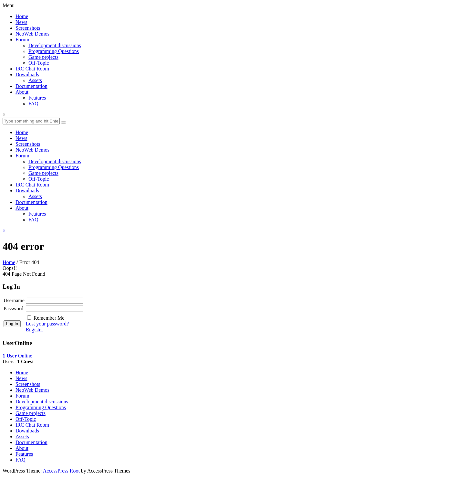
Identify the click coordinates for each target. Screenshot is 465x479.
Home (22, 16)
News (21, 22)
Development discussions (54, 45)
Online (17, 355)
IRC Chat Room (32, 68)
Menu (9, 5)
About (22, 92)
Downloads (27, 74)
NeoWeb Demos (32, 34)
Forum (22, 39)
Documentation (31, 86)
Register (34, 329)
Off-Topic (38, 63)
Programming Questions (53, 51)
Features (37, 98)
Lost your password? (47, 323)
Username (14, 300)
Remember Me (49, 318)
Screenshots (28, 28)
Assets (35, 80)
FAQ (33, 103)
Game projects (43, 57)
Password (13, 308)
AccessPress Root (61, 471)
